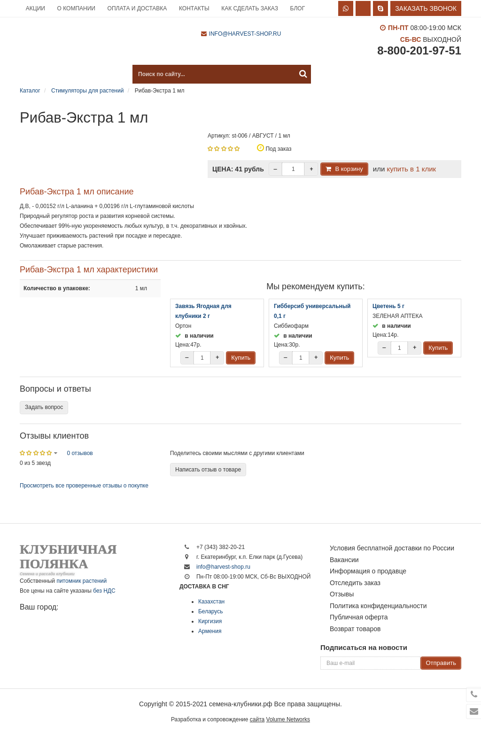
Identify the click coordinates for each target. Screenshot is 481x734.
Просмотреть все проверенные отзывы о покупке (84, 485)
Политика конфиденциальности (378, 606)
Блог (297, 8)
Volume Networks (288, 719)
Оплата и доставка (137, 8)
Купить (240, 357)
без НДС (104, 590)
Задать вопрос (44, 407)
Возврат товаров (355, 629)
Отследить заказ (355, 583)
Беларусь (210, 611)
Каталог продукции (66, 74)
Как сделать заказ (249, 8)
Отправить (441, 662)
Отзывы (342, 594)
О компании (76, 8)
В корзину (349, 168)
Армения (209, 631)
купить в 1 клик (411, 169)
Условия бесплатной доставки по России (392, 548)
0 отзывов (80, 453)
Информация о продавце (368, 571)
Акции (35, 8)
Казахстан (211, 601)
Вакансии (344, 560)
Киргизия (210, 621)
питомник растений (81, 581)
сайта (257, 719)
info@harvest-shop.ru (245, 34)
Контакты (194, 8)
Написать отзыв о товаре (208, 469)
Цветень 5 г (388, 306)
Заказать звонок (426, 8)
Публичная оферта (359, 617)
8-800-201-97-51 (419, 50)
